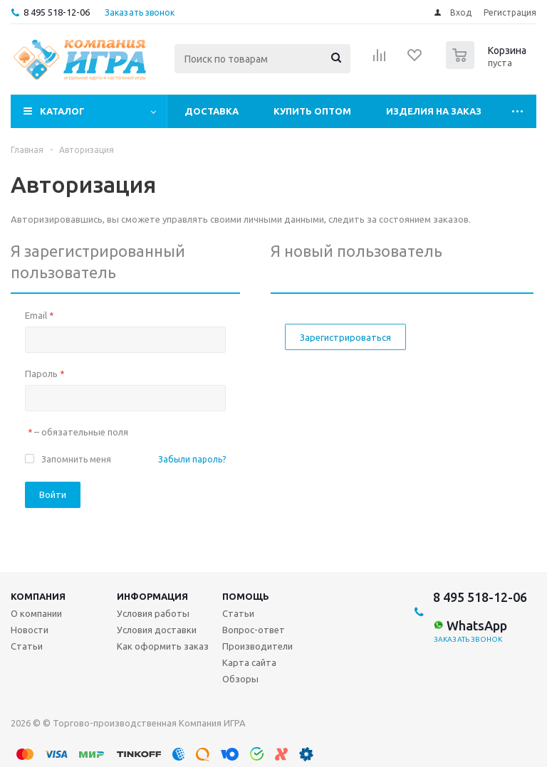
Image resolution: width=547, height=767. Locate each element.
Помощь (245, 596)
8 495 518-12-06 (57, 12)
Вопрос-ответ (253, 630)
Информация (152, 596)
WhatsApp (470, 625)
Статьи (27, 646)
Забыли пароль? (192, 459)
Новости (29, 630)
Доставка (211, 111)
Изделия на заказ (433, 111)
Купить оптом (312, 111)
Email (39, 315)
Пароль (44, 374)
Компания (38, 596)
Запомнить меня (76, 459)
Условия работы (153, 613)
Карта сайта (249, 662)
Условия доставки (157, 630)
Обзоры (240, 679)
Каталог (62, 111)
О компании (36, 613)
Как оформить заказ (163, 646)
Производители (257, 646)
